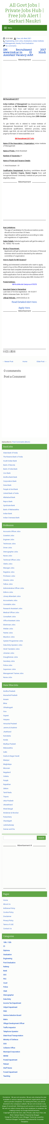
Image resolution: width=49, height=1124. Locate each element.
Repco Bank (7, 501)
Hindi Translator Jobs (11, 649)
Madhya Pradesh (9, 744)
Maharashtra (8, 748)
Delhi (5, 752)
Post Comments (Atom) (21, 442)
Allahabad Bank (9, 497)
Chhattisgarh (8, 707)
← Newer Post (7, 362)
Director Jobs (8, 580)
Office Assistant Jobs (11, 621)
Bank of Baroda (9, 465)
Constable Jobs (9, 604)
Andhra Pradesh (9, 691)
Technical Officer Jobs (11, 560)
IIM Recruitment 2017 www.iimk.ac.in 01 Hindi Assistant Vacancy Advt (24, 52)
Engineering (9, 41)
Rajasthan (7, 784)
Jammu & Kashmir (10, 728)
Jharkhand (7, 732)
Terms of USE (8, 924)
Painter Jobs (8, 633)
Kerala (18, 43)
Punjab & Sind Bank (10, 489)
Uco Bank (7, 473)
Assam (6, 699)
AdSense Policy (9, 908)
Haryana (6, 720)
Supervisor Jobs (9, 669)
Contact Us (7, 929)
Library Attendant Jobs (12, 596)
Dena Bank (7, 485)
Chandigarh (7, 821)
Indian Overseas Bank (11, 518)
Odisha (6, 776)
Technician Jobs (9, 544)
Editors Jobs (8, 592)
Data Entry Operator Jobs (12, 645)
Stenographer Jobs (10, 552)
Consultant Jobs (9, 617)
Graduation (28, 41)
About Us (6, 904)
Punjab (5, 780)
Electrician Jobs (9, 625)
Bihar (5, 703)
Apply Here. (24, 307)
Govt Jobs (19, 41)
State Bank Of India (10, 453)
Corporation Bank (9, 481)
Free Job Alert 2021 (24, 38)
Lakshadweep (8, 825)
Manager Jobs (8, 568)
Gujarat (6, 716)
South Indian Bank (10, 461)
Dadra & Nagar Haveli (11, 756)
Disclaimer (7, 916)
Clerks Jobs (7, 564)
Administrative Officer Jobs (13, 588)
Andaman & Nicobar (11, 813)
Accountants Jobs (10, 600)
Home (25, 362)
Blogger (36, 1115)
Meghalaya (7, 764)
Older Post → (42, 362)
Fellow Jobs (8, 584)
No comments (11, 46)
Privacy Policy (8, 920)
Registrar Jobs (8, 572)
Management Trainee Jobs (13, 673)
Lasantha (40, 1117)
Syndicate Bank (9, 505)
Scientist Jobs (8, 536)
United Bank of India (11, 493)
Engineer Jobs (8, 540)
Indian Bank (7, 514)
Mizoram (6, 768)
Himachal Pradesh (10, 724)
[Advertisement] (25, 867)
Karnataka (7, 736)
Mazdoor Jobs (9, 637)
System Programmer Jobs (13, 641)
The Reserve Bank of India (13, 457)
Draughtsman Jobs (10, 657)
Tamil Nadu (7, 792)
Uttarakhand (8, 805)
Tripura (5, 797)
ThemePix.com (17, 1117)
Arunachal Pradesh (10, 695)
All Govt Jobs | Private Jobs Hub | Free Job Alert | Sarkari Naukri (24, 13)
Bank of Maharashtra (11, 510)
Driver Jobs (7, 548)
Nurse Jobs (7, 556)
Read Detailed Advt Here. (24, 302)
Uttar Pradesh (8, 801)
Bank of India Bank (10, 469)
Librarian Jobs (8, 653)
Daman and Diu (9, 829)
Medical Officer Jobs (11, 612)
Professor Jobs (9, 576)
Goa (4, 711)
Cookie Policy (8, 912)
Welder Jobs (8, 629)
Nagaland (7, 772)
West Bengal (8, 809)
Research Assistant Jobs (12, 608)
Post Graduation (27, 43)
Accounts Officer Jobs (11, 531)
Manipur (6, 760)
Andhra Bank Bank (10, 477)
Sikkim (5, 788)
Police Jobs (7, 665)
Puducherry (7, 817)
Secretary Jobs (9, 661)
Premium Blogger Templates (15, 1119)
